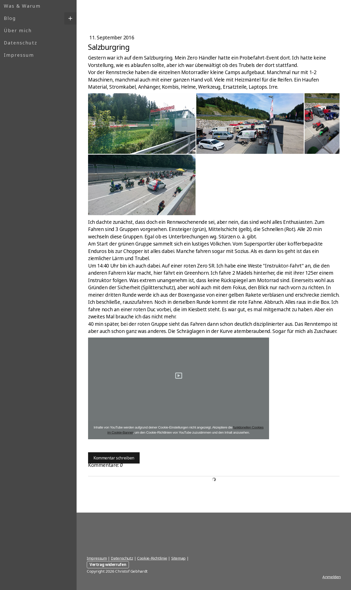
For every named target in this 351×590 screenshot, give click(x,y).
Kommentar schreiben (113, 458)
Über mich (18, 30)
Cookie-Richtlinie (152, 558)
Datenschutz (20, 43)
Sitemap (178, 558)
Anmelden (331, 576)
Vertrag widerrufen (108, 564)
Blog (10, 18)
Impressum (19, 55)
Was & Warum (22, 6)
